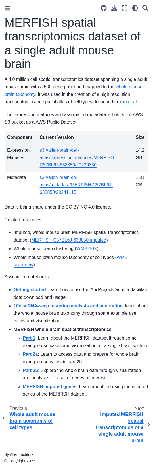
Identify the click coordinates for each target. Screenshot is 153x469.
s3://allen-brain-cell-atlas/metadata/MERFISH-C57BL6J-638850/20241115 (76, 185)
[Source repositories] (103, 8)
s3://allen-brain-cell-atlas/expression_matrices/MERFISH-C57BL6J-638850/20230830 (78, 158)
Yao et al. (128, 101)
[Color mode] (135, 8)
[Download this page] (114, 8)
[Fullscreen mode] (125, 8)
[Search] (145, 8)
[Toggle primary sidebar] (7, 8)
